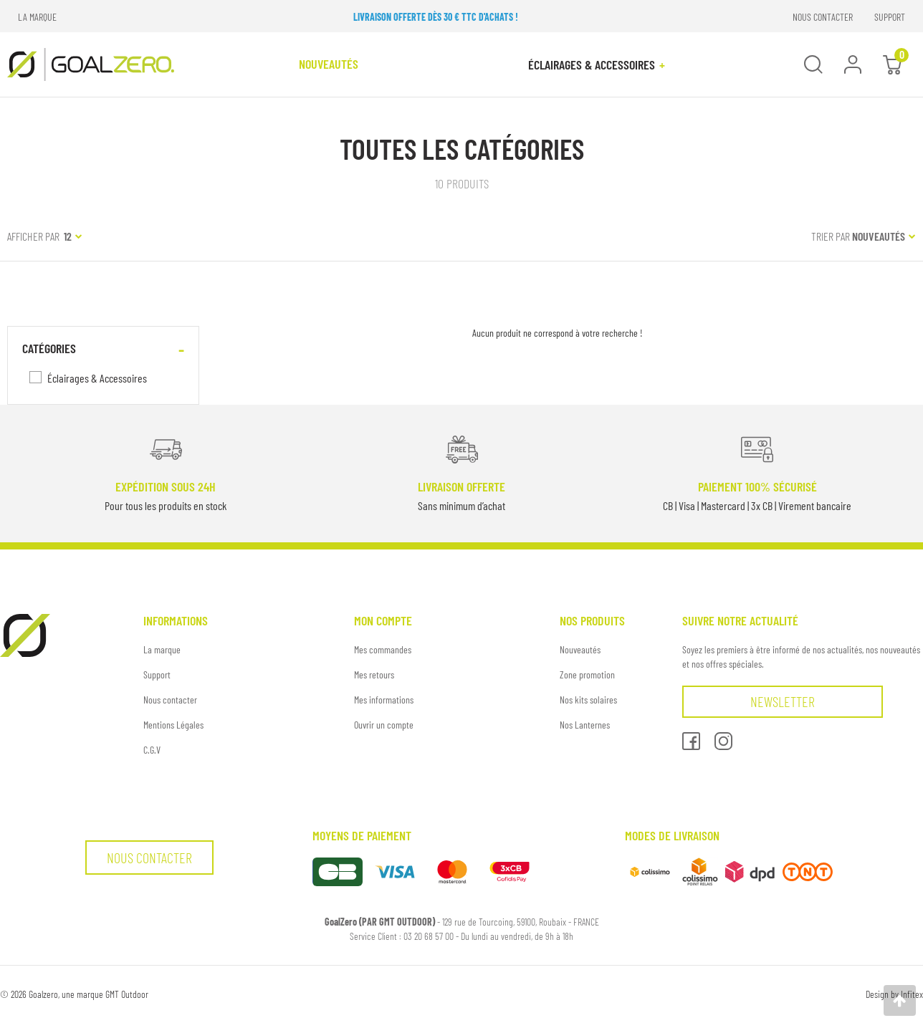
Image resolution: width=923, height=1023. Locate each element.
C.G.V (152, 750)
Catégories (49, 348)
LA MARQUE (37, 17)
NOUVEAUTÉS (328, 64)
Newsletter (782, 701)
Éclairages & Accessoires (596, 64)
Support (157, 674)
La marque (162, 649)
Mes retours (374, 674)
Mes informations (383, 699)
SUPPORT (889, 17)
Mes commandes (382, 649)
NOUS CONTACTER (823, 17)
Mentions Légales (173, 725)
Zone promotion (587, 674)
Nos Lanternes (585, 725)
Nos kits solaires (588, 699)
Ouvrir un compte (383, 725)
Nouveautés (580, 649)
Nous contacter (170, 699)
